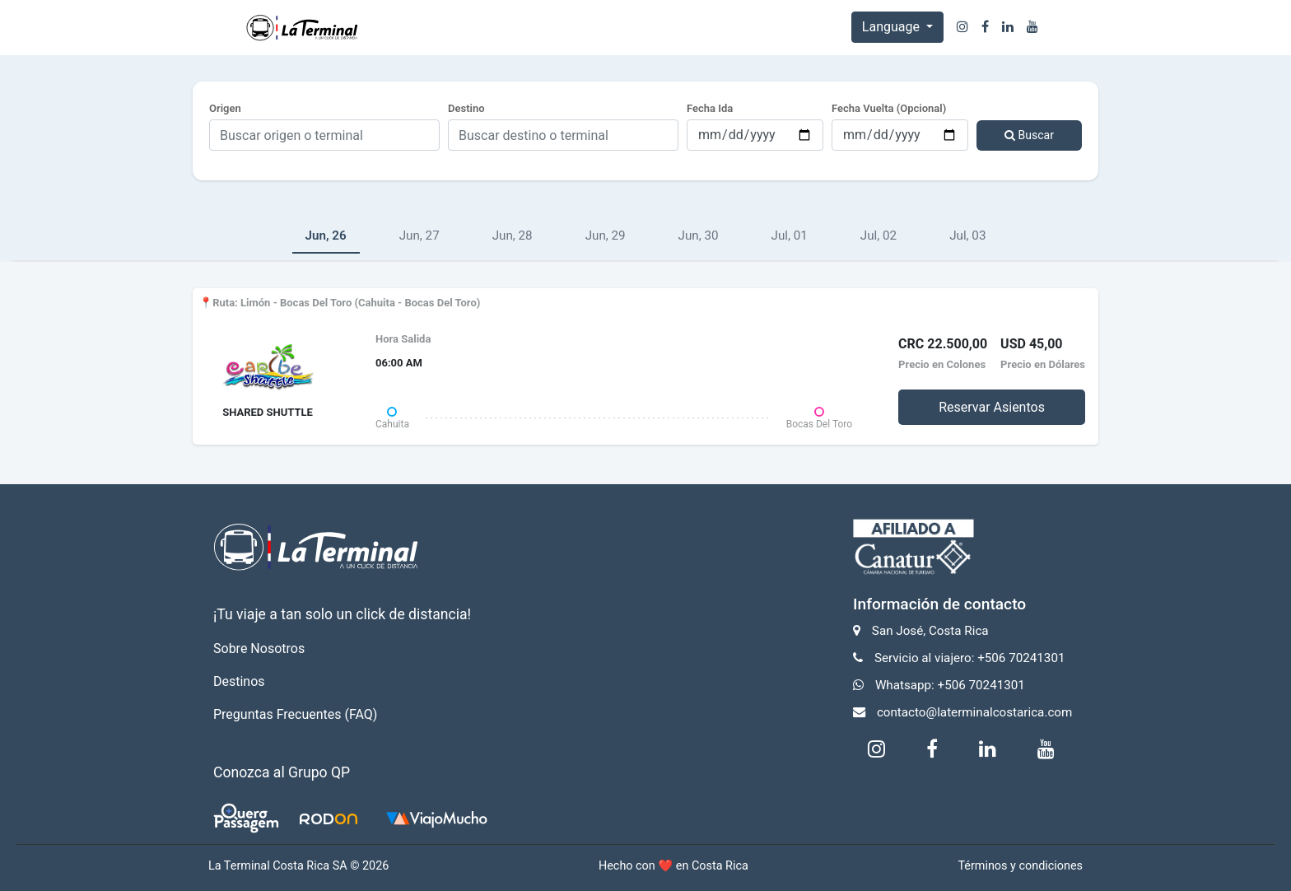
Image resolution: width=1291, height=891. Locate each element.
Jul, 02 (878, 235)
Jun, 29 (605, 235)
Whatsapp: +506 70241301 (950, 685)
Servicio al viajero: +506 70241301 (969, 658)
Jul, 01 (789, 235)
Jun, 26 (326, 235)
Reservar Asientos (992, 407)
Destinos (239, 681)
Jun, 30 (698, 235)
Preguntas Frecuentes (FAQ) (295, 714)
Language (892, 27)
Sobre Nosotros (259, 648)
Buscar (1029, 135)
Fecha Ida (710, 108)
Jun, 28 (512, 235)
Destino (466, 108)
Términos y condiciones (1020, 866)
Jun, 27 (419, 235)
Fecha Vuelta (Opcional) (889, 108)
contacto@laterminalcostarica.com (974, 712)
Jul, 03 (967, 235)
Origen (225, 108)
